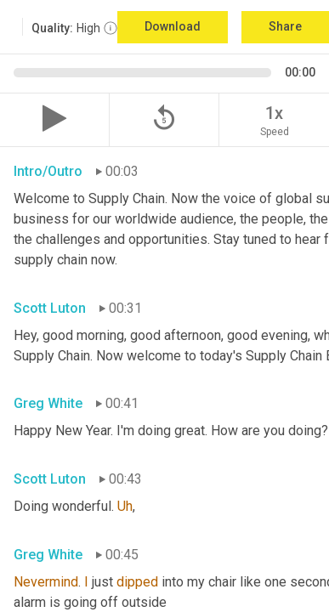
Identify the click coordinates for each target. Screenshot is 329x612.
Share (285, 26)
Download (173, 26)
